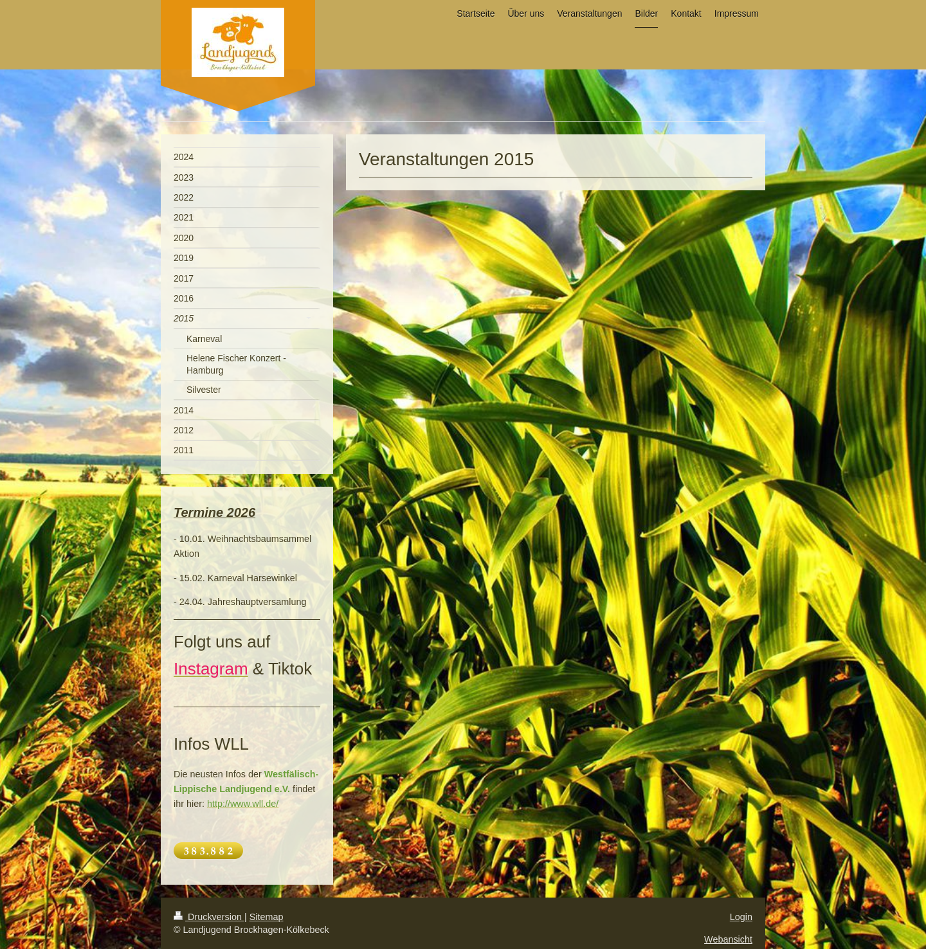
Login (741, 917)
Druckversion (209, 917)
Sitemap (267, 917)
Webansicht (728, 939)
